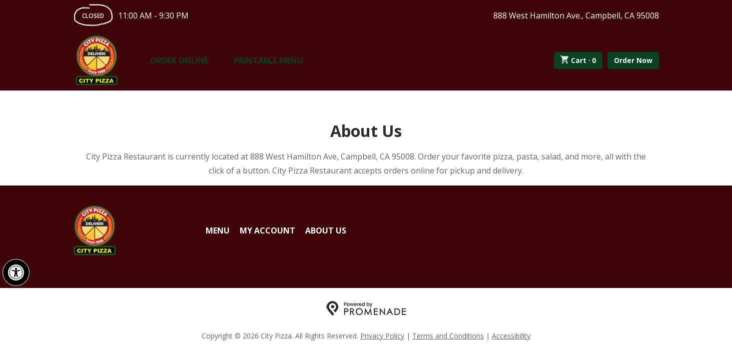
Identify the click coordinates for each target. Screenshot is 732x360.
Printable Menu (268, 60)
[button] (16, 272)
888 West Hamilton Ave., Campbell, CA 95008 (576, 15)
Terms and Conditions (448, 335)
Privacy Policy (382, 335)
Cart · (578, 61)
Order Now (633, 60)
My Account (267, 230)
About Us (325, 230)
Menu (218, 230)
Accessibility (511, 335)
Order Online (179, 60)
